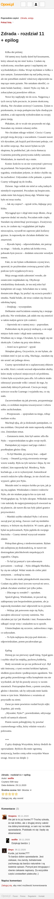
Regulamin (32, 896)
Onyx (11, 849)
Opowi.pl (7, 4)
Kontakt (41, 896)
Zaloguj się (6, 885)
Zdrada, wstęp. (27, 18)
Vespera (12, 816)
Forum (15, 896)
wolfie (11, 778)
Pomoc (22, 896)
